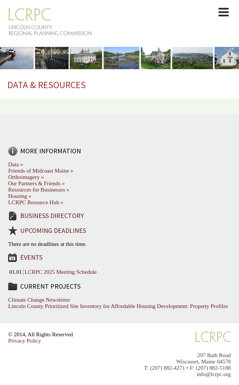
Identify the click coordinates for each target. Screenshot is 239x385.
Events (31, 257)
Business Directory (52, 215)
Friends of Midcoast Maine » (40, 171)
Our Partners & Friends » (36, 183)
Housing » (19, 196)
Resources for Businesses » (38, 190)
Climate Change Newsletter (39, 300)
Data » (15, 164)
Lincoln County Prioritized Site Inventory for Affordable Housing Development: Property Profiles (118, 306)
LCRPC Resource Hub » (35, 202)
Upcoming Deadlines (53, 230)
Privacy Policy (24, 341)
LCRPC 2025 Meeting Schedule (61, 272)
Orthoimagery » (26, 177)
